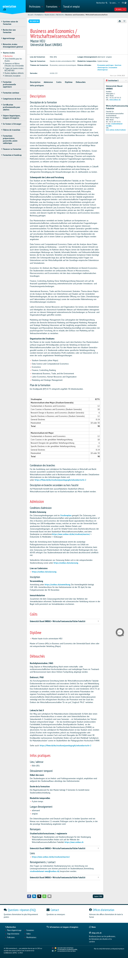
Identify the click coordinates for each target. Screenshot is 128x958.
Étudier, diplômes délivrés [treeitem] (13, 73)
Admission (48, 82)
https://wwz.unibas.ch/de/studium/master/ (71, 534)
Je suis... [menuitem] (120, 9)
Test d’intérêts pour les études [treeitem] (13, 59)
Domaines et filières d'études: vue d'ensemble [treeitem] (14, 64)
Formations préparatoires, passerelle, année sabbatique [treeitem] (10, 139)
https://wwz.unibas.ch (74, 842)
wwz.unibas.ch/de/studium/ (116, 130)
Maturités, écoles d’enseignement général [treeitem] (13, 45)
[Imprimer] (120, 21)
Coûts (58, 82)
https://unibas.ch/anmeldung (57, 584)
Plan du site (97, 949)
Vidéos (28, 934)
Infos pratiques (37, 85)
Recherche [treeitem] (8, 56)
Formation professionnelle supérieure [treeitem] (9, 84)
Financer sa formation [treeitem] (12, 149)
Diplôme (68, 82)
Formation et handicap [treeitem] (12, 155)
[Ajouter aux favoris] (124, 21)
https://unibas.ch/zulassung (66, 563)
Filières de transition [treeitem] (11, 130)
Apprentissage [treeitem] (9, 38)
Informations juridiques (109, 949)
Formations (39, 15)
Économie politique (105, 65)
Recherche (60, 15)
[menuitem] (36, 6)
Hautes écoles (50, 15)
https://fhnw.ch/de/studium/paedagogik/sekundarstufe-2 (60, 480)
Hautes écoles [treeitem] (9, 52)
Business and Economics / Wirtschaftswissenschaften (86, 15)
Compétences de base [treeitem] (12, 98)
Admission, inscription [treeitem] (12, 75)
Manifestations (31, 937)
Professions (11, 937)
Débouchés (81, 82)
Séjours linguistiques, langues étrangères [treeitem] (11, 116)
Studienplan (65, 515)
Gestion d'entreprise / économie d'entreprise (109, 67)
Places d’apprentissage (14, 930)
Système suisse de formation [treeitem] (10, 22)
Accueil (30, 15)
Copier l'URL (98, 896)
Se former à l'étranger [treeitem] (12, 124)
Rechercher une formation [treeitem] (9, 31)
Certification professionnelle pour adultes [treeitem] (11, 107)
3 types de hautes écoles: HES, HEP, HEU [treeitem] (13, 69)
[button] (29, 896)
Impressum (121, 949)
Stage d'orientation (13, 934)
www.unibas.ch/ (115, 100)
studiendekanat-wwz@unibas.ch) (44, 871)
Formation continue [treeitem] (11, 92)
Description (35, 82)
